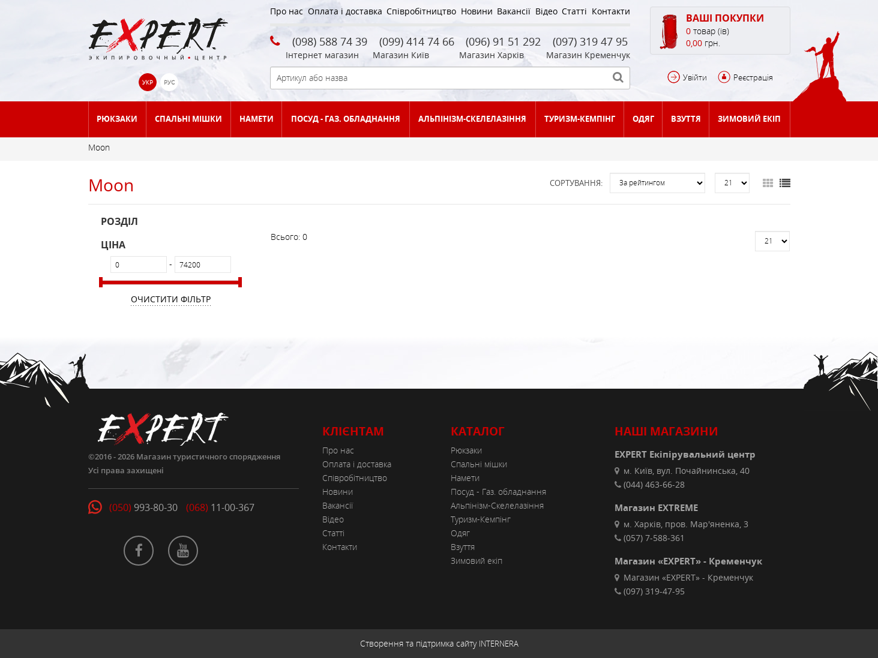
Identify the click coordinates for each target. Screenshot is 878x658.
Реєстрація (753, 77)
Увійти (695, 77)
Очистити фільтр (171, 299)
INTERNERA (499, 643)
